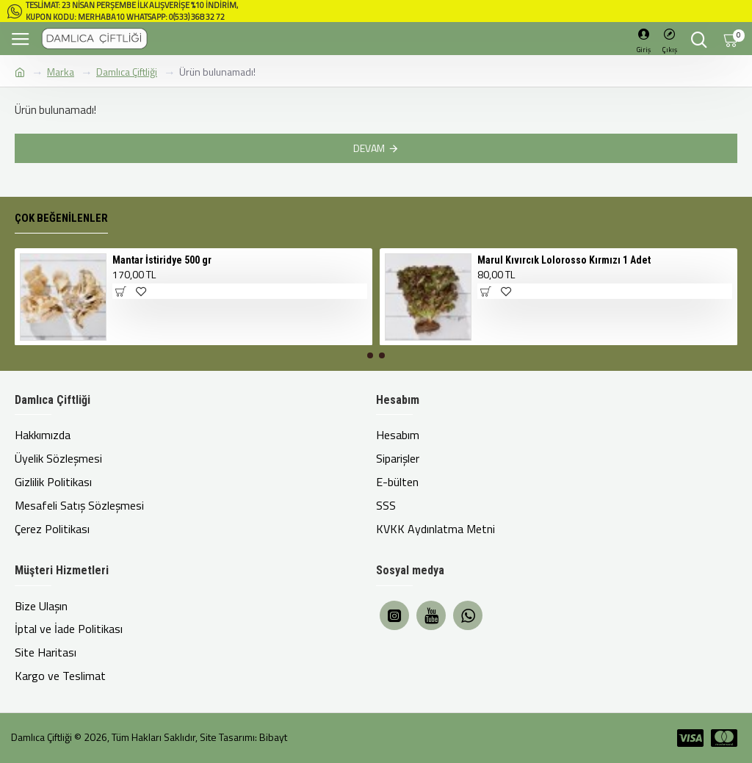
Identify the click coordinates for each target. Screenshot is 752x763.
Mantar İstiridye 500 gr (162, 280)
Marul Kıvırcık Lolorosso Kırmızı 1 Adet (564, 280)
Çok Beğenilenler (61, 239)
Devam (369, 148)
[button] (370, 377)
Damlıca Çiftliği (126, 71)
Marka (60, 71)
